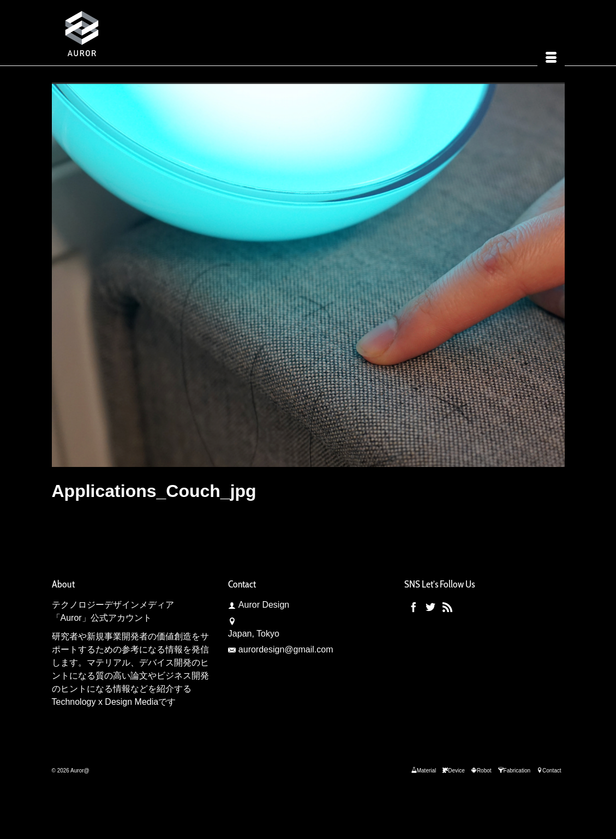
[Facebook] (413, 606)
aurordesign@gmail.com (280, 649)
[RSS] (447, 606)
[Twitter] (430, 606)
